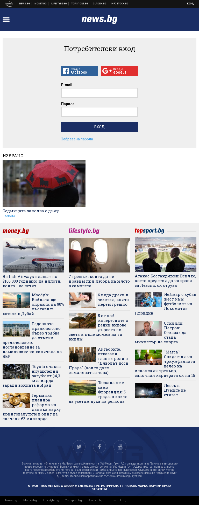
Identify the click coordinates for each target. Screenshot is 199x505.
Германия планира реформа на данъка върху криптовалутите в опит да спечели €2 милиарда (32, 407)
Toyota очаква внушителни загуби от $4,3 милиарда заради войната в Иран (32, 375)
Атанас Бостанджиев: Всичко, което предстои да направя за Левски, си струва (165, 280)
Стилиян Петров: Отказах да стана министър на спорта (161, 332)
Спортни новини (80, 3)
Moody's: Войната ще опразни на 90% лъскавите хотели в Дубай (33, 304)
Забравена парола (77, 139)
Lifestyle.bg (51, 500)
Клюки (59, 3)
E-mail (66, 85)
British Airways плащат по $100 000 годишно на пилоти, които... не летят (32, 281)
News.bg (11, 500)
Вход (190, 3)
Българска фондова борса (119, 3)
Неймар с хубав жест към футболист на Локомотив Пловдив (165, 303)
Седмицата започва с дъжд (31, 210)
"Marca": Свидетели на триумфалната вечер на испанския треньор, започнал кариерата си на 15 (165, 364)
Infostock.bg (117, 500)
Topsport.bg (73, 500)
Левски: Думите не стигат (175, 390)
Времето (9, 216)
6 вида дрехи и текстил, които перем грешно (113, 299)
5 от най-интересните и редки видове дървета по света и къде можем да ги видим (98, 327)
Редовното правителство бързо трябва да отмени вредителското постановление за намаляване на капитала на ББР (32, 340)
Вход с (80, 71)
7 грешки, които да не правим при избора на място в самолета (99, 281)
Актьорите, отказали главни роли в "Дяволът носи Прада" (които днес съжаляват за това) (99, 361)
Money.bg (30, 500)
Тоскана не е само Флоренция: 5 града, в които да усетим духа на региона (98, 392)
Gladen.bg (95, 500)
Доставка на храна (99, 3)
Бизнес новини (40, 3)
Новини (25, 3)
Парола (68, 104)
